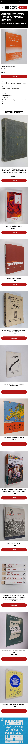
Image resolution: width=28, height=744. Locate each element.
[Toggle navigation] (2, 7)
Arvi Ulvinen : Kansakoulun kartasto (14, 437)
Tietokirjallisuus (11, 66)
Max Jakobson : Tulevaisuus (14, 278)
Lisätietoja (14, 76)
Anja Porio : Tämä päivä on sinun (14, 226)
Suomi (3, 1)
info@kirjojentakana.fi (23, 1)
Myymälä (22, 7)
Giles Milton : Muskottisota (14, 543)
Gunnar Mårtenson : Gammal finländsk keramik (14, 704)
